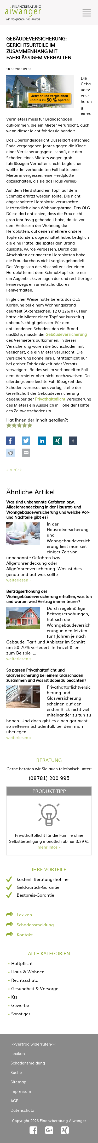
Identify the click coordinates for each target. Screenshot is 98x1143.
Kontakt (25, 934)
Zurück (15, 469)
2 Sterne (13, 425)
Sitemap (18, 1082)
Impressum (20, 1091)
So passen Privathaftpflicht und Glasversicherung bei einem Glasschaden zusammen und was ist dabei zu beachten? (46, 675)
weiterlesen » (18, 580)
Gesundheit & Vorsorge (34, 988)
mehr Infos (47, 847)
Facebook (10, 441)
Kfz (14, 997)
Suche (16, 1072)
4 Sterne (24, 425)
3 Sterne (19, 425)
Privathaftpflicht (50, 399)
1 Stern (8, 425)
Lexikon (24, 914)
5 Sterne (29, 425)
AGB (14, 1101)
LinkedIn (42, 441)
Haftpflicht (22, 963)
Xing (57, 441)
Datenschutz (22, 1110)
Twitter (26, 441)
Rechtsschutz (24, 980)
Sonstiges (21, 1013)
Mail (26, 453)
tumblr (73, 441)
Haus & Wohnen (27, 971)
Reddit (10, 453)
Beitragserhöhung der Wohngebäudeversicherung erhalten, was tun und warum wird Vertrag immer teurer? (49, 596)
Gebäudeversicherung (66, 334)
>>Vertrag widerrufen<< (33, 1044)
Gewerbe (20, 1005)
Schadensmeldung (35, 924)
